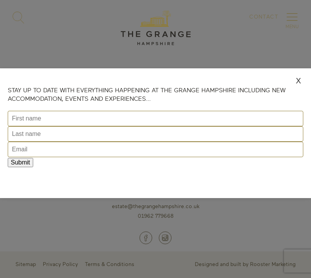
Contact (263, 16)
